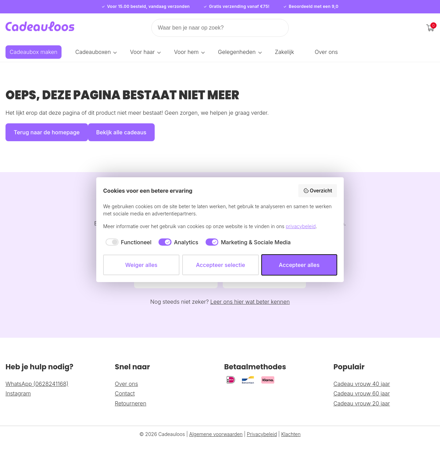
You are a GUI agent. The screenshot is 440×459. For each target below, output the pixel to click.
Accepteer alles (299, 264)
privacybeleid (301, 226)
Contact (125, 388)
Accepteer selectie (220, 264)
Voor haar (142, 51)
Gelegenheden (237, 51)
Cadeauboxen (93, 51)
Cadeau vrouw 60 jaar (361, 388)
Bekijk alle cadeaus (121, 132)
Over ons (326, 51)
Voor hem (186, 51)
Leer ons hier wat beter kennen (250, 296)
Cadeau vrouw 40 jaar (361, 378)
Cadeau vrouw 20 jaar (361, 398)
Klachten (291, 429)
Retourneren (130, 398)
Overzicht (317, 191)
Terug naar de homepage (47, 132)
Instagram (18, 388)
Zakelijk (284, 51)
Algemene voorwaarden (216, 429)
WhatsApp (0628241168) (37, 378)
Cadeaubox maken (33, 51)
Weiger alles (141, 264)
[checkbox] (127, 242)
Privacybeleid (262, 429)
